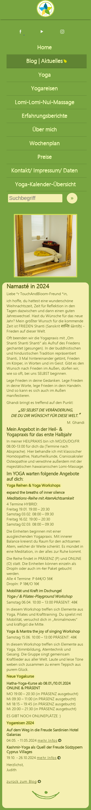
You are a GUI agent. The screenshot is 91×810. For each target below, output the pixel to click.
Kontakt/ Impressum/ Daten (45, 170)
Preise (45, 157)
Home (45, 47)
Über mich (45, 129)
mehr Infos (48, 740)
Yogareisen (45, 88)
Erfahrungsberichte (45, 116)
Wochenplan (45, 143)
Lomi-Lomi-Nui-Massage (45, 102)
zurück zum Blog (22, 781)
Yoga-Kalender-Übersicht (45, 184)
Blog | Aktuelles (45, 61)
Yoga (45, 75)
